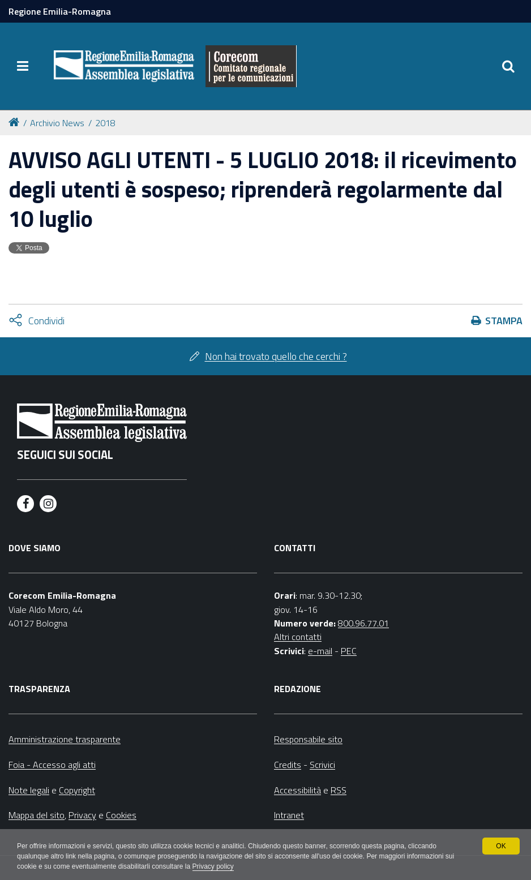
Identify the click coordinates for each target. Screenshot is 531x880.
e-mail (320, 651)
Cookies (121, 815)
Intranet (289, 815)
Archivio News (57, 123)
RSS (338, 790)
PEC (349, 651)
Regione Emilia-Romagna (59, 11)
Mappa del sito (36, 815)
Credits (287, 764)
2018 (105, 123)
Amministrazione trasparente (64, 739)
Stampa (504, 320)
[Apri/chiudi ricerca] (508, 66)
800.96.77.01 (363, 623)
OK (501, 846)
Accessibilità (297, 790)
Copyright (77, 790)
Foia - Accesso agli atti (52, 764)
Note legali (28, 790)
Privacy (82, 815)
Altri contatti (298, 636)
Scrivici (322, 764)
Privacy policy (213, 866)
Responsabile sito (308, 739)
